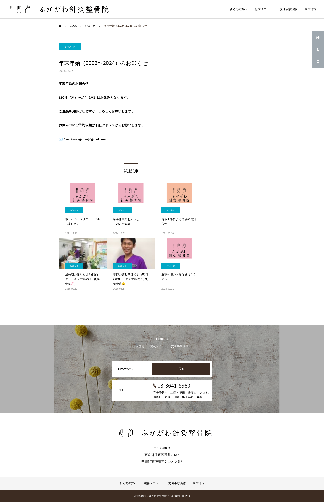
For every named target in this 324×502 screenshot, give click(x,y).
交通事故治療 (288, 9)
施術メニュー (263, 9)
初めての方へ (238, 9)
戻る (181, 368)
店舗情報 (310, 9)
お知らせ (70, 46)
